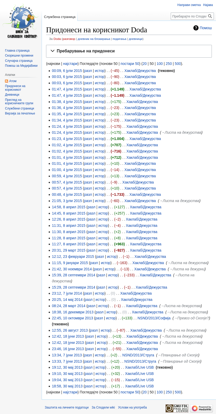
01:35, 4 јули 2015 (67, 114)
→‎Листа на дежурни (186, 269)
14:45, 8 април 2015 (68, 213)
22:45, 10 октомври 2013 (72, 318)
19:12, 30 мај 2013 (67, 367)
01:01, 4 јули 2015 (67, 157)
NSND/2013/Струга (138, 355)
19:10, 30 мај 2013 (67, 374)
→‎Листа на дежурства (181, 132)
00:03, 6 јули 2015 (67, 77)
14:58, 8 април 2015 (68, 207)
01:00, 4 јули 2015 (67, 170)
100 (160, 64)
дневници (135, 38)
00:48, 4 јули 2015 (67, 194)
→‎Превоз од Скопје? (191, 318)
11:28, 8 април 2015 (68, 238)
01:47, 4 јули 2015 (67, 89)
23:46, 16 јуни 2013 (68, 349)
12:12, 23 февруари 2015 (73, 256)
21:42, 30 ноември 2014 (72, 269)
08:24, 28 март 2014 (68, 306)
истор (100, 71)
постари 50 (129, 64)
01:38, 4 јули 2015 (67, 102)
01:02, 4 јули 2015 (67, 145)
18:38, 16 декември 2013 (72, 312)
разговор (69, 38)
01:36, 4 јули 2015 (67, 108)
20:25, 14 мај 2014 (67, 299)
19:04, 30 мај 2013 (67, 380)
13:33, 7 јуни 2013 (67, 361)
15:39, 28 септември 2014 (73, 275)
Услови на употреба (132, 407)
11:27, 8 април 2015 (68, 244)
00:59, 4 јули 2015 (67, 176)
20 (145, 64)
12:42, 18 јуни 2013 (68, 336)
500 (178, 64)
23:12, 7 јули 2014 (67, 293)
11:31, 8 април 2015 (68, 225)
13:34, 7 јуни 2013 (67, 355)
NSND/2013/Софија (153, 318)
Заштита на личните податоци (66, 407)
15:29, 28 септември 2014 (73, 287)
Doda (57, 38)
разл (88, 71)
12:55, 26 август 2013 (70, 330)
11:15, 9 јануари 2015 (70, 263)
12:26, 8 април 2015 (68, 219)
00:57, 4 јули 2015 (67, 182)
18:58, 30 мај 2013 (67, 386)
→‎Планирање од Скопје (177, 355)
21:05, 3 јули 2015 (67, 201)
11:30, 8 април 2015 (68, 232)
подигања (119, 38)
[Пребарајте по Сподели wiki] (192, 16)
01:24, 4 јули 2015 (67, 126)
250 (169, 64)
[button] (128, 51)
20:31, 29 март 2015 (68, 250)
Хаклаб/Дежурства (140, 71)
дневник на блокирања (94, 38)
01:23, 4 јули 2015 (67, 139)
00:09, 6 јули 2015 (67, 71)
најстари (70, 64)
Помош (206, 28)
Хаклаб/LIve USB (139, 367)
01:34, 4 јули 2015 (67, 120)
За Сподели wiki (103, 407)
